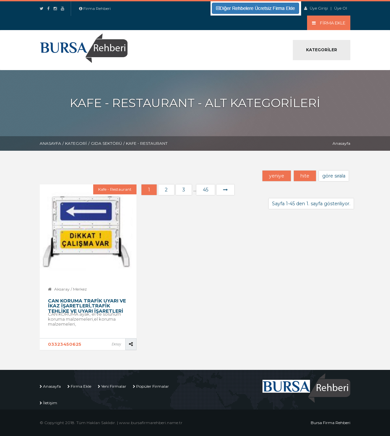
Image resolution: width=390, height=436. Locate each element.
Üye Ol (340, 8)
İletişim (50, 402)
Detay (116, 344)
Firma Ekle (81, 386)
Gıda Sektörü (106, 143)
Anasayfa (50, 143)
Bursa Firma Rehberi (330, 422)
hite (304, 176)
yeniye (276, 176)
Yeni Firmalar (113, 386)
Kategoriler (321, 49)
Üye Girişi (319, 8)
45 (205, 190)
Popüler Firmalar (152, 386)
